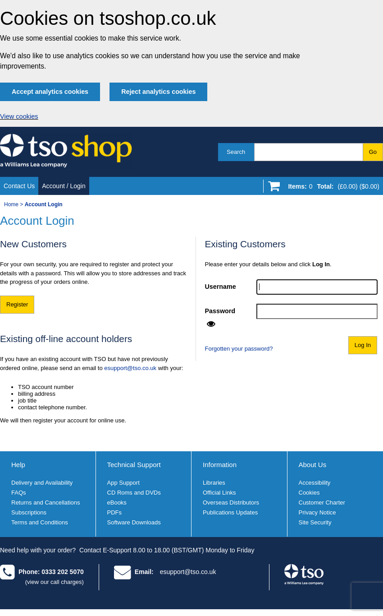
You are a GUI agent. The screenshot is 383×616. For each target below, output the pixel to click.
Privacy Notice (317, 512)
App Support (123, 482)
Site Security (315, 522)
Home (11, 204)
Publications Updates (230, 512)
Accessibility (315, 482)
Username (220, 286)
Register (17, 304)
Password (220, 311)
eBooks (117, 502)
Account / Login (64, 186)
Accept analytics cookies (50, 91)
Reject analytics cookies (158, 91)
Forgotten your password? (239, 348)
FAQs (18, 492)
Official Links (219, 492)
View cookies (19, 116)
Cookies (309, 492)
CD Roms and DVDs (134, 492)
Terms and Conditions (39, 522)
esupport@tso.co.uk (130, 368)
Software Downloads (134, 522)
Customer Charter (322, 502)
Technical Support (134, 464)
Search (236, 151)
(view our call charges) (54, 582)
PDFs (114, 512)
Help (18, 464)
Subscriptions (28, 512)
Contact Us (19, 186)
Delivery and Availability (42, 482)
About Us (313, 464)
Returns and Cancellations (45, 502)
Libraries (214, 482)
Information (220, 464)
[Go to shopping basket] (331, 188)
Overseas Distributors (231, 502)
